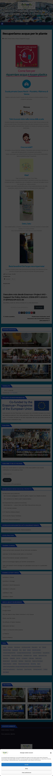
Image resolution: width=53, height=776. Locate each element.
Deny (26, 768)
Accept (26, 764)
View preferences (26, 772)
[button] (51, 752)
